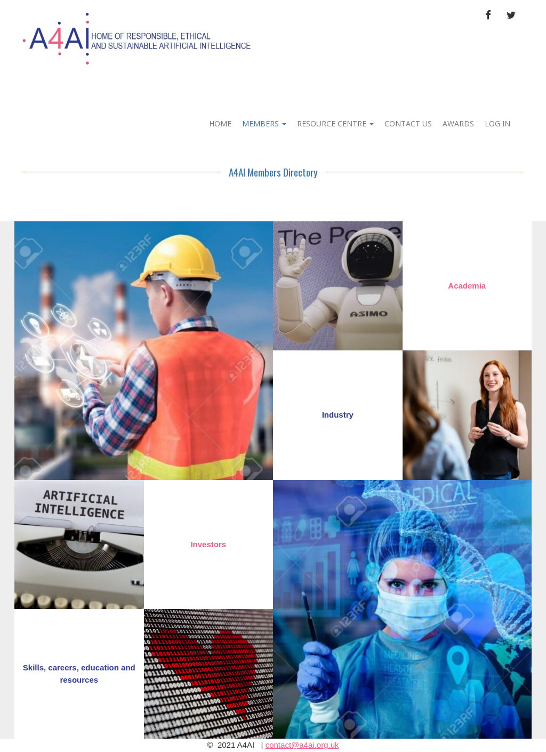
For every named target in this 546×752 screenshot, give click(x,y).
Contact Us (408, 123)
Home (220, 123)
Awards (458, 123)
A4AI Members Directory (273, 171)
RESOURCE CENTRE (335, 123)
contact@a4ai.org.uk (302, 744)
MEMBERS (264, 123)
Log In (497, 123)
